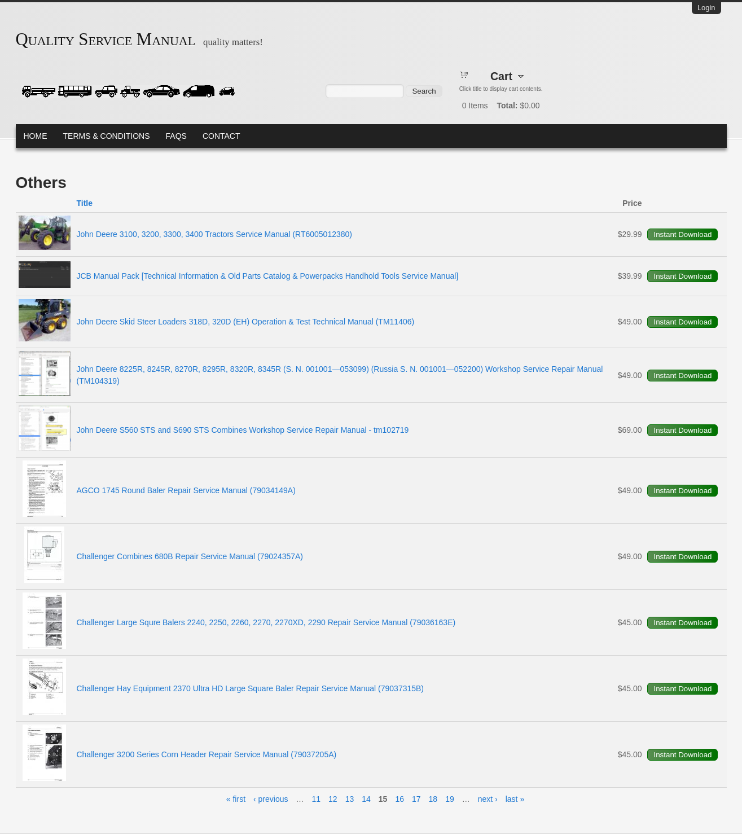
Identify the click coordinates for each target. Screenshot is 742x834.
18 (433, 799)
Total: (507, 105)
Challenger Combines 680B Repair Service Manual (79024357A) (189, 556)
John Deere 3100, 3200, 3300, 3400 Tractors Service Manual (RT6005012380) (214, 234)
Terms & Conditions (106, 136)
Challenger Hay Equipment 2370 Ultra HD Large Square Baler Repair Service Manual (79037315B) (250, 688)
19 (449, 799)
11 (316, 799)
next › (488, 799)
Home (35, 136)
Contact (221, 136)
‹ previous (270, 799)
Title (84, 203)
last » (515, 799)
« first (235, 799)
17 (416, 799)
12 (332, 799)
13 (349, 799)
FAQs (176, 136)
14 (366, 799)
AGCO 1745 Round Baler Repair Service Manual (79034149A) (185, 490)
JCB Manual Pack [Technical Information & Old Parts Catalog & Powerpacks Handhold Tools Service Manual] (267, 275)
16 (399, 799)
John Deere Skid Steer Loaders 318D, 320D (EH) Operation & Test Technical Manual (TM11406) (245, 321)
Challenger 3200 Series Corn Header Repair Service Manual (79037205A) (206, 754)
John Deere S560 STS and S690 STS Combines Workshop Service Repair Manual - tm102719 (242, 429)
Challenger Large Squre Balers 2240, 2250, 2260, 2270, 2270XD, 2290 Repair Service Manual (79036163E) (265, 622)
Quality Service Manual (106, 39)
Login (706, 7)
